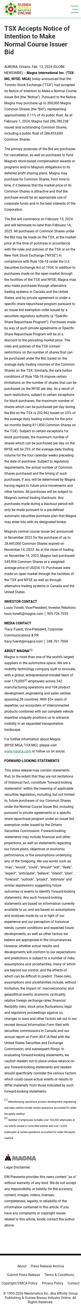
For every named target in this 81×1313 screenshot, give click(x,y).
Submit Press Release (23, 1275)
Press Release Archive (47, 1266)
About (21, 1266)
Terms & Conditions (59, 1275)
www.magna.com (17, 751)
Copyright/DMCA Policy (20, 1283)
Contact (73, 1283)
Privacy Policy (52, 1283)
